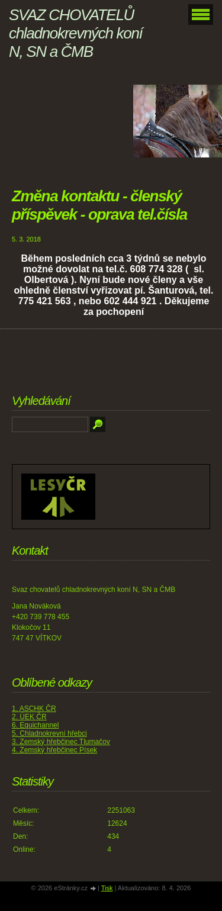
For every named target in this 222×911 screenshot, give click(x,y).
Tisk (107, 887)
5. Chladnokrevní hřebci (49, 733)
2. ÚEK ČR (29, 717)
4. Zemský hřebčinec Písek (54, 750)
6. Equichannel (35, 725)
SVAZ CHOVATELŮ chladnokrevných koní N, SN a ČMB (75, 33)
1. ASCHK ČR (34, 708)
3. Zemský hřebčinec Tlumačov (61, 742)
